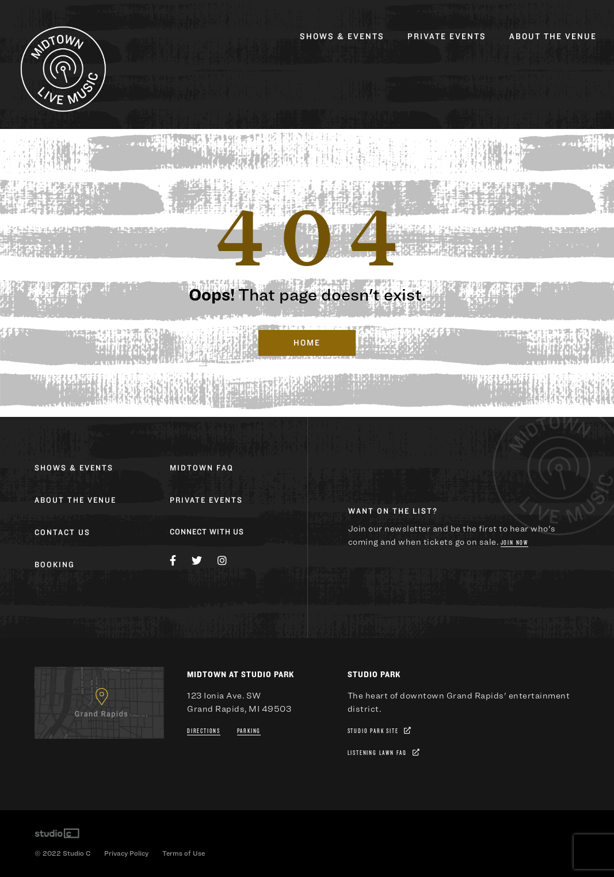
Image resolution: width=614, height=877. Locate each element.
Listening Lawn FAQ (377, 753)
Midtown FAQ (202, 468)
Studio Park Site (373, 731)
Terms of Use (183, 853)
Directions (203, 731)
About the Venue (553, 36)
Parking (249, 731)
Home (307, 343)
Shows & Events (342, 36)
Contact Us (62, 532)
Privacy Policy (126, 853)
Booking (55, 565)
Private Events (446, 36)
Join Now (514, 542)
